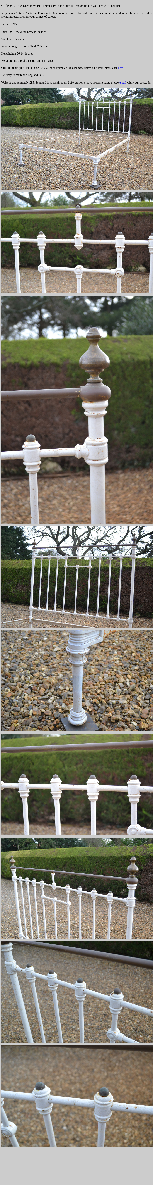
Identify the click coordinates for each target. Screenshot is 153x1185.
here (120, 67)
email (122, 82)
